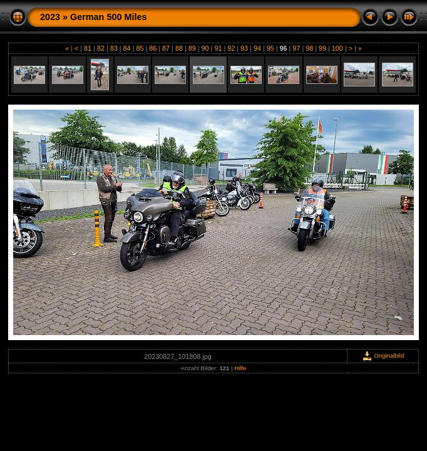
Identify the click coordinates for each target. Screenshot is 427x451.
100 (337, 48)
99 (322, 48)
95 (270, 48)
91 (218, 48)
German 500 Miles (108, 17)
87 (166, 48)
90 (205, 48)
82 (100, 48)
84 (127, 48)
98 (309, 48)
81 (87, 48)
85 (139, 48)
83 (114, 48)
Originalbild (383, 355)
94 (257, 48)
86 (152, 48)
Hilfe (240, 368)
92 (231, 48)
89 (192, 48)
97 (296, 48)
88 (179, 48)
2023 (50, 17)
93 (244, 48)
